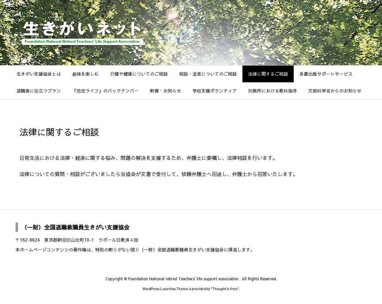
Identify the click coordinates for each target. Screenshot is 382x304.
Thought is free (224, 288)
